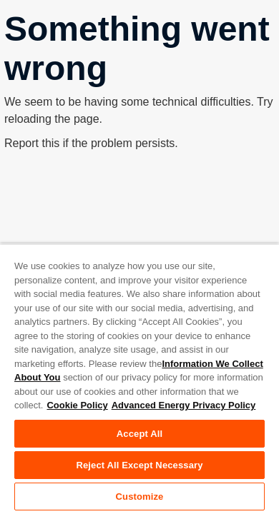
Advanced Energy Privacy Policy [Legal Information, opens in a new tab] (184, 405)
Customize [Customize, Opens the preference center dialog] (140, 496)
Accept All (139, 433)
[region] (139, 378)
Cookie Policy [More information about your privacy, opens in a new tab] (76, 405)
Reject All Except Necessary (139, 465)
